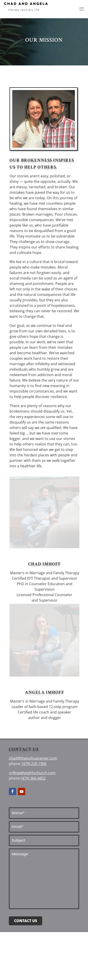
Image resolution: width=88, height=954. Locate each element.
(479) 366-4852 (33, 778)
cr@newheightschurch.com (32, 772)
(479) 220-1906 (34, 763)
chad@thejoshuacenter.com (33, 758)
